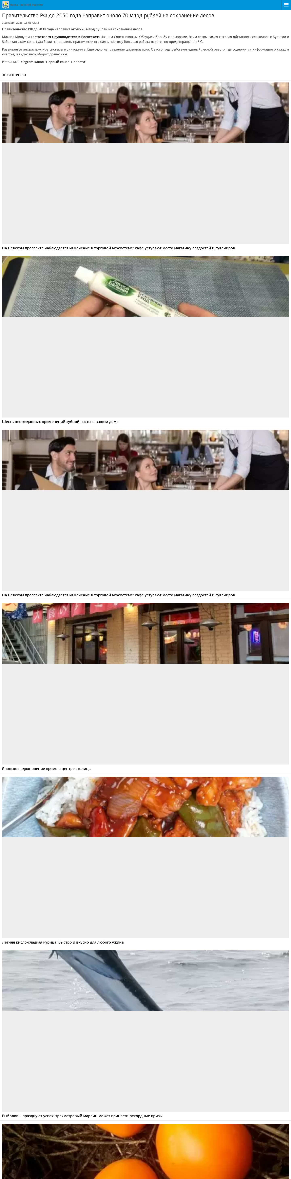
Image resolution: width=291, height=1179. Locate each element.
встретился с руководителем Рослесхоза (66, 37)
